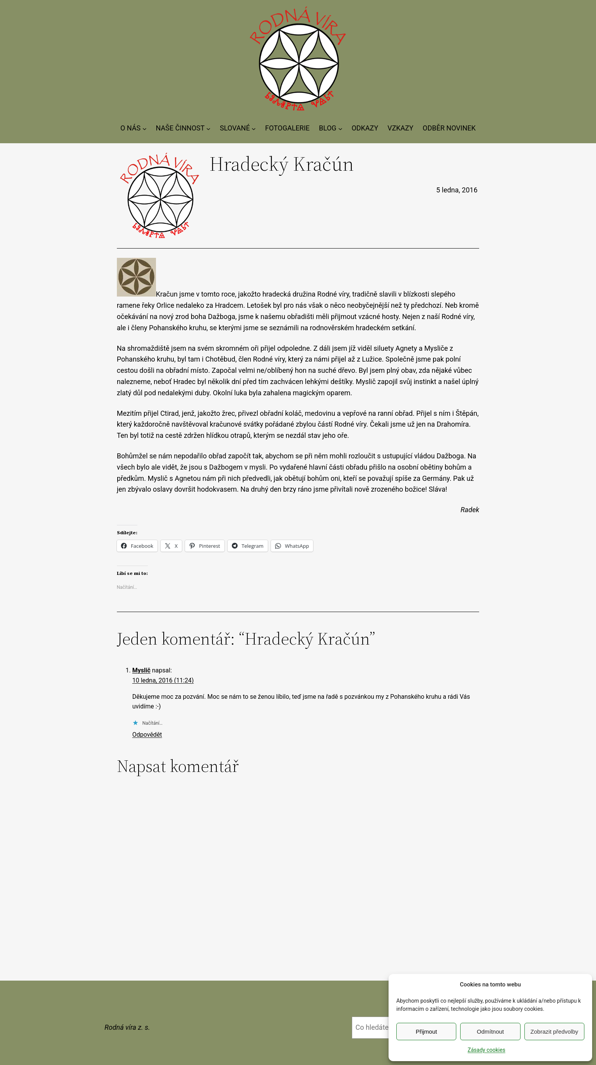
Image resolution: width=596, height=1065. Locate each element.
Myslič (141, 670)
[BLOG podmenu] (340, 128)
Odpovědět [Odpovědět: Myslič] (147, 734)
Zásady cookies (486, 1050)
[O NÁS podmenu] (144, 128)
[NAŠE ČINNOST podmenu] (208, 128)
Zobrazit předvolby (554, 1031)
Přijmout (426, 1031)
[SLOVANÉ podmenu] (254, 128)
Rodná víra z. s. (127, 1027)
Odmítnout (490, 1031)
